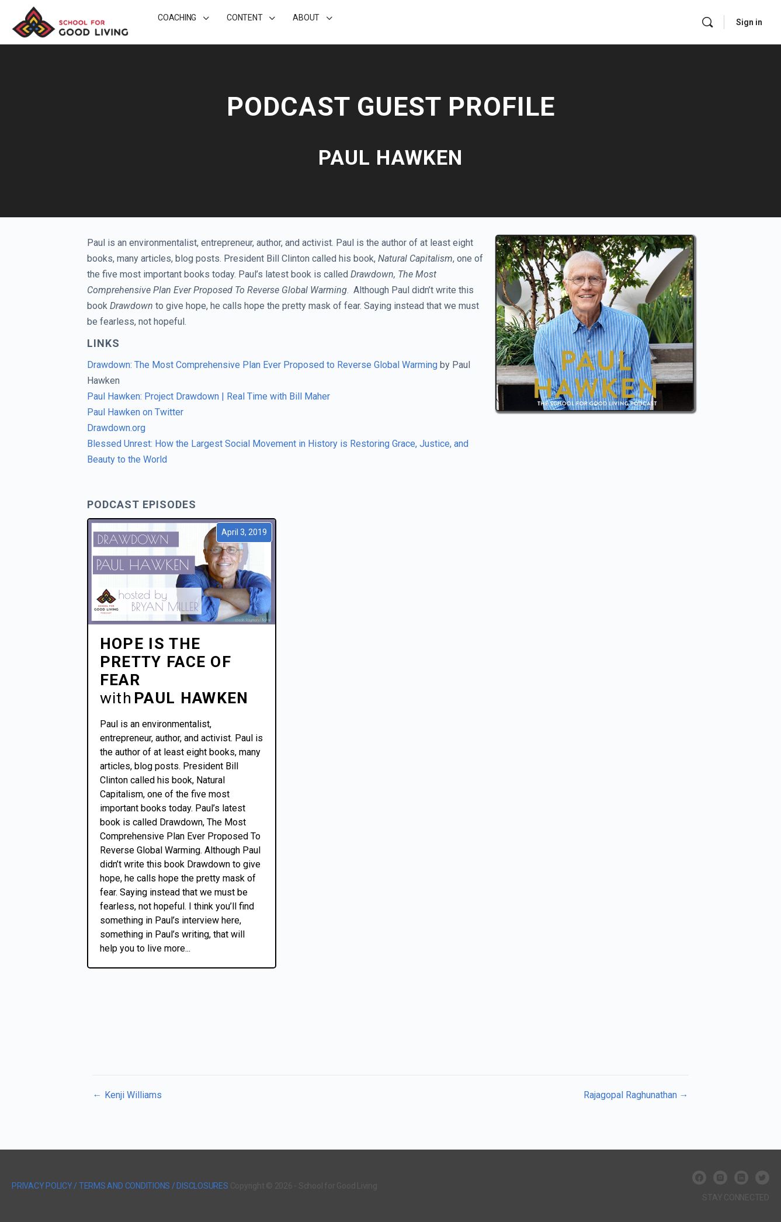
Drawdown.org (116, 427)
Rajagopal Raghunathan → (636, 1095)
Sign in (749, 22)
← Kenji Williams (127, 1095)
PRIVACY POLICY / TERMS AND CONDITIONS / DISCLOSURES (120, 1185)
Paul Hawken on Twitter (135, 412)
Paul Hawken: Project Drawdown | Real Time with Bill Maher (208, 396)
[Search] (707, 22)
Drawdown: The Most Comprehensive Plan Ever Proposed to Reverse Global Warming (262, 364)
